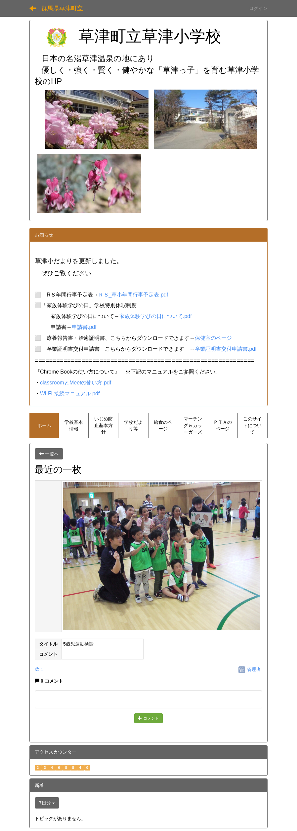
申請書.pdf (84, 327)
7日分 (47, 803)
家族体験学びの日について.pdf (155, 316)
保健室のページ (213, 338)
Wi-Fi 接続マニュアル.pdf (70, 393)
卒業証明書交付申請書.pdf (226, 349)
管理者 (249, 669)
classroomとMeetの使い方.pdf (75, 382)
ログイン (258, 8)
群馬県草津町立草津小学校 (69, 8)
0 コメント (49, 681)
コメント (148, 718)
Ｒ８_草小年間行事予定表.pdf (133, 294)
